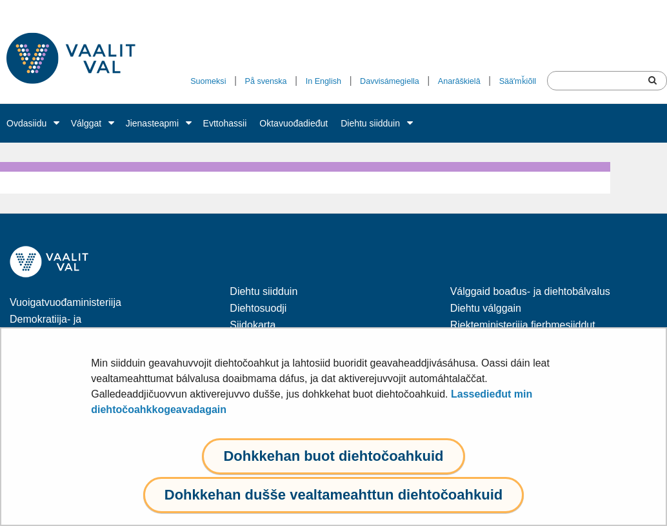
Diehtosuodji (258, 308)
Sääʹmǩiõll (517, 81)
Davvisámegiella (389, 81)
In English (323, 81)
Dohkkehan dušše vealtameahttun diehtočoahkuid (333, 495)
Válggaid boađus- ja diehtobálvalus (530, 291)
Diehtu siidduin (370, 123)
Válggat (86, 123)
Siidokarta (252, 324)
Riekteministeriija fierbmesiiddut (522, 324)
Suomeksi (208, 81)
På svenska (266, 81)
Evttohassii (225, 123)
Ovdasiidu (26, 123)
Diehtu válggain (485, 308)
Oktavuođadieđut (293, 123)
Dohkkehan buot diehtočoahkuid (333, 456)
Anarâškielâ (459, 81)
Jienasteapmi (152, 123)
